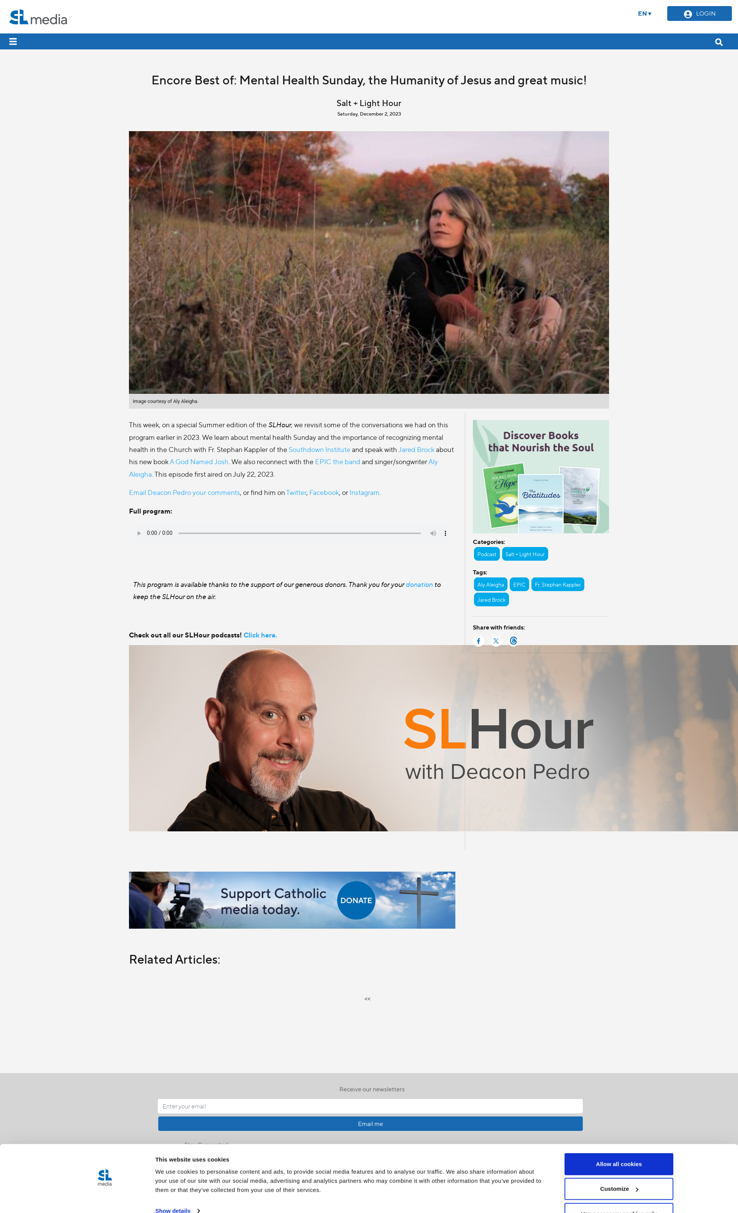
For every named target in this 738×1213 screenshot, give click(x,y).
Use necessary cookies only (619, 1062)
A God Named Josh (199, 461)
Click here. (260, 634)
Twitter (296, 492)
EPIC (519, 584)
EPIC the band (337, 461)
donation (420, 584)
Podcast (486, 553)
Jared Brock (416, 449)
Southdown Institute (319, 449)
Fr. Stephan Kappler (558, 584)
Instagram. (365, 492)
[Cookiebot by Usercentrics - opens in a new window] (105, 1067)
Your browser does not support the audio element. (292, 533)
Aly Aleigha (490, 584)
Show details (173, 1059)
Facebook (324, 492)
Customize (619, 1037)
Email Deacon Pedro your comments (184, 492)
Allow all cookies (619, 1012)
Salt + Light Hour (525, 553)
